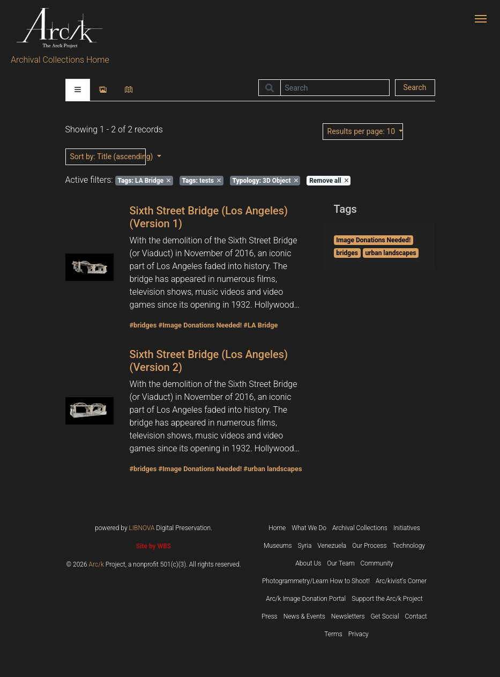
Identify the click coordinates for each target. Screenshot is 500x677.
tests (201, 180)
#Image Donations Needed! (200, 325)
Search (414, 87)
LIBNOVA (142, 528)
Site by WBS (153, 546)
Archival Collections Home (60, 60)
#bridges (143, 325)
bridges (347, 253)
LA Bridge (143, 180)
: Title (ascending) (108, 156)
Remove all (328, 180)
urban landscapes (390, 253)
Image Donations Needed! (373, 240)
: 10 (362, 131)
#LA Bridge (260, 325)
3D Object (265, 180)
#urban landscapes (272, 469)
